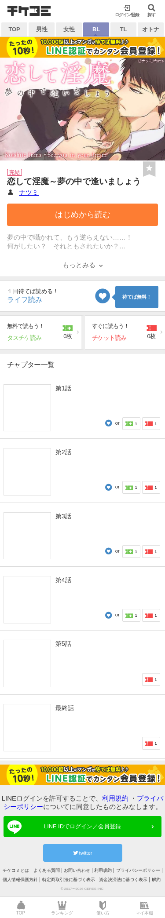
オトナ (150, 29)
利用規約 (115, 798)
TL (123, 29)
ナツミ (29, 192)
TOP (14, 29)
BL (96, 29)
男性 (42, 29)
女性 (69, 29)
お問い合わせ (77, 870)
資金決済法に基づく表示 (123, 879)
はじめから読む (82, 214)
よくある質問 (46, 870)
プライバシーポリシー (138, 870)
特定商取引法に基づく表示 (68, 879)
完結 (14, 172)
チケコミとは (16, 870)
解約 (156, 879)
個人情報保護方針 (20, 879)
